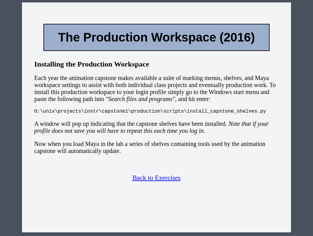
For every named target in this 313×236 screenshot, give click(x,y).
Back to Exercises (156, 179)
